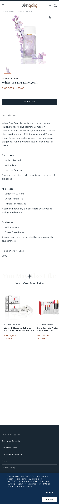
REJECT (49, 492)
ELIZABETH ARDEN (24, 11)
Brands (11, 11)
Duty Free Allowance (12, 454)
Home (4, 11)
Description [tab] (9, 115)
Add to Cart (29, 101)
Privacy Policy (8, 468)
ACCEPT (49, 499)
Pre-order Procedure (12, 441)
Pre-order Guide (9, 448)
